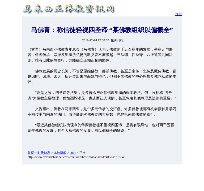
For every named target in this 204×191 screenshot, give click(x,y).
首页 (31, 153)
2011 (73, 153)
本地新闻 (60, 153)
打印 (178, 14)
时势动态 (43, 153)
